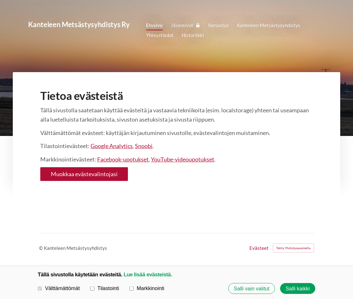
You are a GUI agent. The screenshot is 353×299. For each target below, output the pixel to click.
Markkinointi (146, 288)
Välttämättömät (59, 288)
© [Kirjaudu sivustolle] (41, 248)
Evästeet (259, 248)
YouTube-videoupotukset (182, 159)
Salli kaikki (298, 288)
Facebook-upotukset (123, 159)
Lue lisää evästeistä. (148, 274)
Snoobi (144, 145)
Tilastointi (104, 288)
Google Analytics (111, 145)
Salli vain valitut (252, 288)
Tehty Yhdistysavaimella (293, 248)
